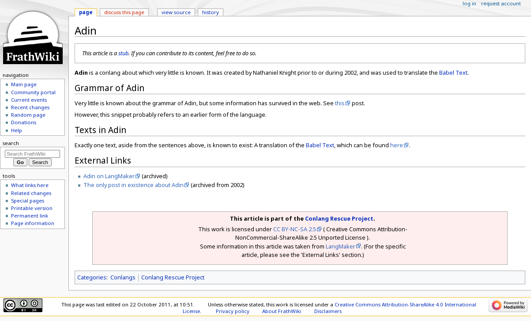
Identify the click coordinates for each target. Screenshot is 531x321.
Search (11, 143)
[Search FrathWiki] (32, 154)
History (210, 12)
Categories (91, 277)
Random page (28, 114)
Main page (24, 84)
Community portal (33, 92)
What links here (30, 185)
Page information (32, 223)
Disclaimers (328, 311)
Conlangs (123, 277)
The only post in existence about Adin (133, 185)
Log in (469, 3)
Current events (29, 99)
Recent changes (30, 107)
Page (86, 12)
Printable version (32, 208)
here (396, 145)
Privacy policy (232, 311)
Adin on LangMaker (109, 176)
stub (123, 53)
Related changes (31, 193)
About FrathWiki (281, 311)
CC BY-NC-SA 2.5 (294, 229)
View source (176, 12)
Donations (23, 122)
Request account (501, 3)
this (340, 103)
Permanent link (29, 215)
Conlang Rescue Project (339, 218)
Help (16, 130)
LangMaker (340, 246)
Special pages (27, 200)
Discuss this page (124, 12)
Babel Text (453, 72)
